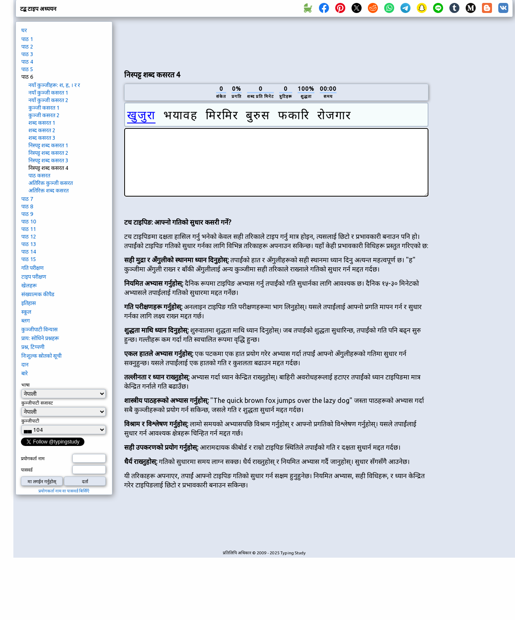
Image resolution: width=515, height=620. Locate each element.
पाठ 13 (28, 244)
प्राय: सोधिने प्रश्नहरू (40, 338)
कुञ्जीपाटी (30, 420)
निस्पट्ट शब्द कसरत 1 (48, 145)
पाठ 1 (27, 39)
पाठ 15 (28, 259)
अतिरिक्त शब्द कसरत (48, 190)
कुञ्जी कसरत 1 (43, 107)
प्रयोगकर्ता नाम (33, 458)
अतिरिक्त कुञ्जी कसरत (50, 183)
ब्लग (25, 320)
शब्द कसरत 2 (41, 130)
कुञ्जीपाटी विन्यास (39, 329)
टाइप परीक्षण (33, 276)
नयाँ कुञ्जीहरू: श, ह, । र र (54, 85)
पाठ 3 (27, 54)
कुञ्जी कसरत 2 (43, 115)
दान (24, 364)
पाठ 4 (27, 61)
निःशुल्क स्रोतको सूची (41, 356)
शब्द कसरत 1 (41, 123)
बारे (24, 373)
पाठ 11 (28, 229)
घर (24, 30)
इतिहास (28, 303)
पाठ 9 (27, 214)
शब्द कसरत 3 (41, 138)
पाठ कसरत (39, 175)
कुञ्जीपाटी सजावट (37, 402)
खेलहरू (29, 285)
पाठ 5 (27, 69)
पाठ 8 (27, 206)
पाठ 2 (27, 46)
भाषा (25, 384)
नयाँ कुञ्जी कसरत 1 (48, 92)
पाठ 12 (28, 236)
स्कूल (26, 312)
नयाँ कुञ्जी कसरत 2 (48, 100)
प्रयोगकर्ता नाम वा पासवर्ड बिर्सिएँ (63, 491)
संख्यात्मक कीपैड (37, 294)
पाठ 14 (28, 251)
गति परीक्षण (32, 268)
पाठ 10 (28, 221)
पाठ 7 (27, 199)
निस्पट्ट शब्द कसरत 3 (48, 160)
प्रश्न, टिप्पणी (32, 347)
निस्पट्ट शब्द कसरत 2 (48, 153)
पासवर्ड (27, 469)
